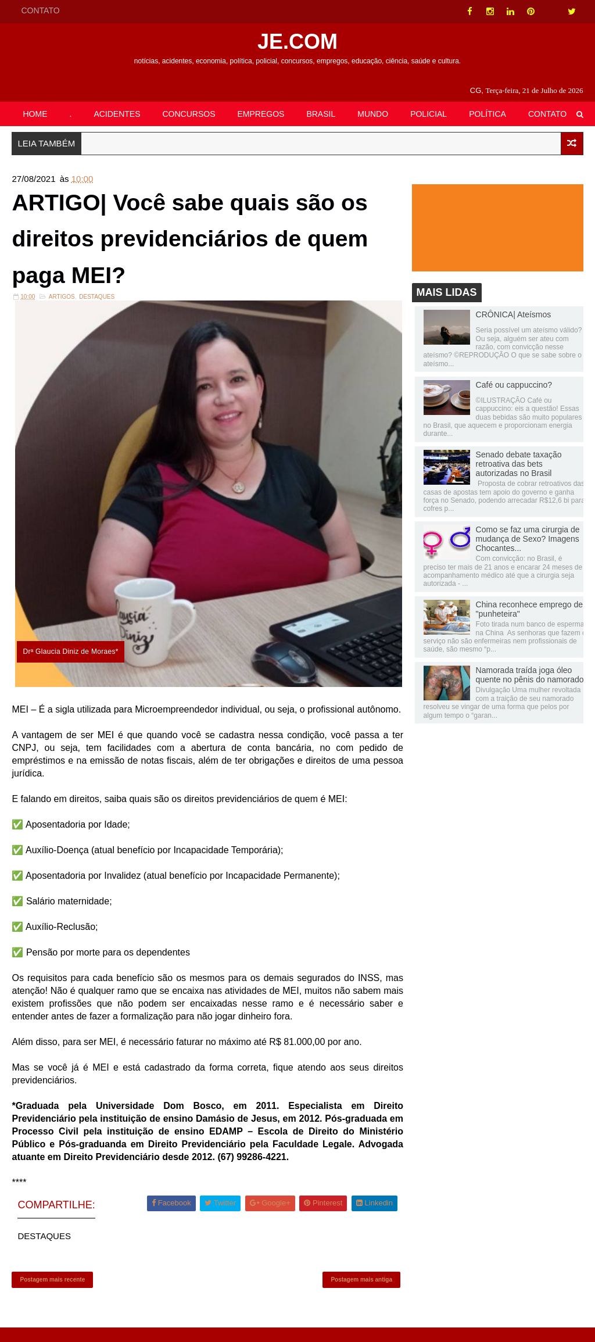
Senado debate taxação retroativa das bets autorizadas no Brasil (519, 464)
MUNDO (372, 114)
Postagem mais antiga (358, 1293)
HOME (35, 114)
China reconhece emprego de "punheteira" (529, 609)
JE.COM (297, 41)
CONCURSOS (189, 114)
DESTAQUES (96, 299)
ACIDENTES (117, 114)
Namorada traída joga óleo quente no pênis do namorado (530, 675)
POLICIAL (428, 114)
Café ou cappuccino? (514, 385)
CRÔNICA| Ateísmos (513, 315)
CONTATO (40, 10)
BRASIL (320, 114)
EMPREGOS (261, 114)
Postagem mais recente (52, 1293)
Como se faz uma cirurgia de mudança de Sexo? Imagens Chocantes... (528, 539)
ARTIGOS (62, 299)
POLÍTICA (487, 114)
